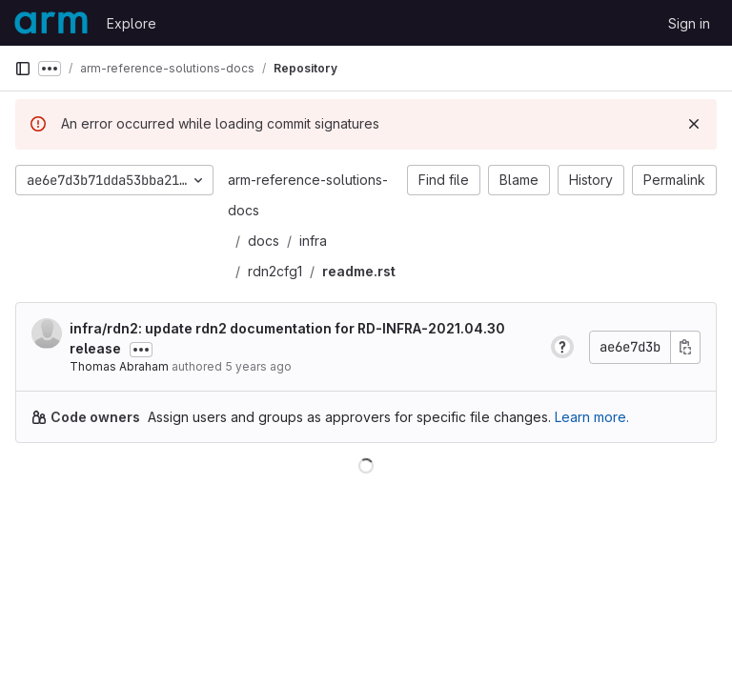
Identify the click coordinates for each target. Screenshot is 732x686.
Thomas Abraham (119, 366)
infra (313, 240)
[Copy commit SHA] (685, 347)
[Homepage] (51, 23)
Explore (131, 23)
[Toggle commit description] (141, 349)
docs (263, 240)
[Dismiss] (693, 123)
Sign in (689, 23)
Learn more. (592, 417)
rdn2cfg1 (275, 271)
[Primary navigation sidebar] (23, 68)
